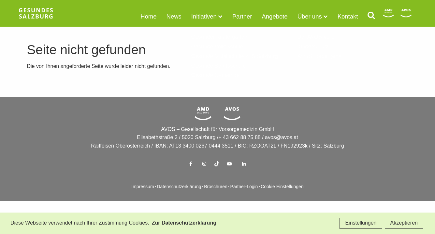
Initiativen (212, 15)
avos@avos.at (281, 148)
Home (162, 15)
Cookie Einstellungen (282, 197)
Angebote (276, 15)
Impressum (142, 197)
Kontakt (342, 15)
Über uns (307, 15)
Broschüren (215, 197)
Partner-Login (244, 197)
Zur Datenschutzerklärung (184, 223)
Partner (246, 15)
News (184, 15)
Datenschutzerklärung (179, 197)
